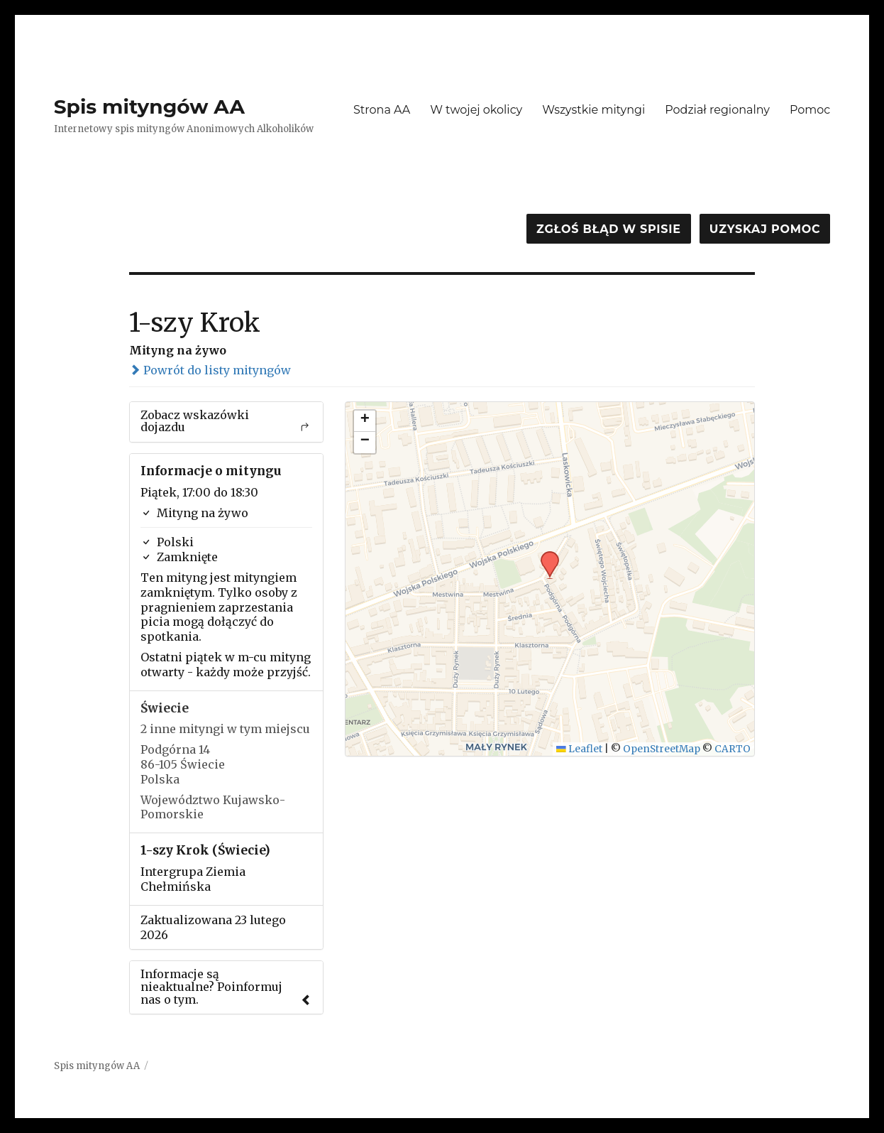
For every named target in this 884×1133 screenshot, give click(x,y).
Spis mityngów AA (149, 106)
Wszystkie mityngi (593, 109)
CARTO (732, 749)
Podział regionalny (717, 109)
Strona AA (381, 109)
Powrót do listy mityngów (210, 370)
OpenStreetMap (661, 749)
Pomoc (810, 109)
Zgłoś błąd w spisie (608, 229)
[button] (545, 555)
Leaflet (579, 749)
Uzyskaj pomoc (764, 229)
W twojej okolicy (476, 109)
